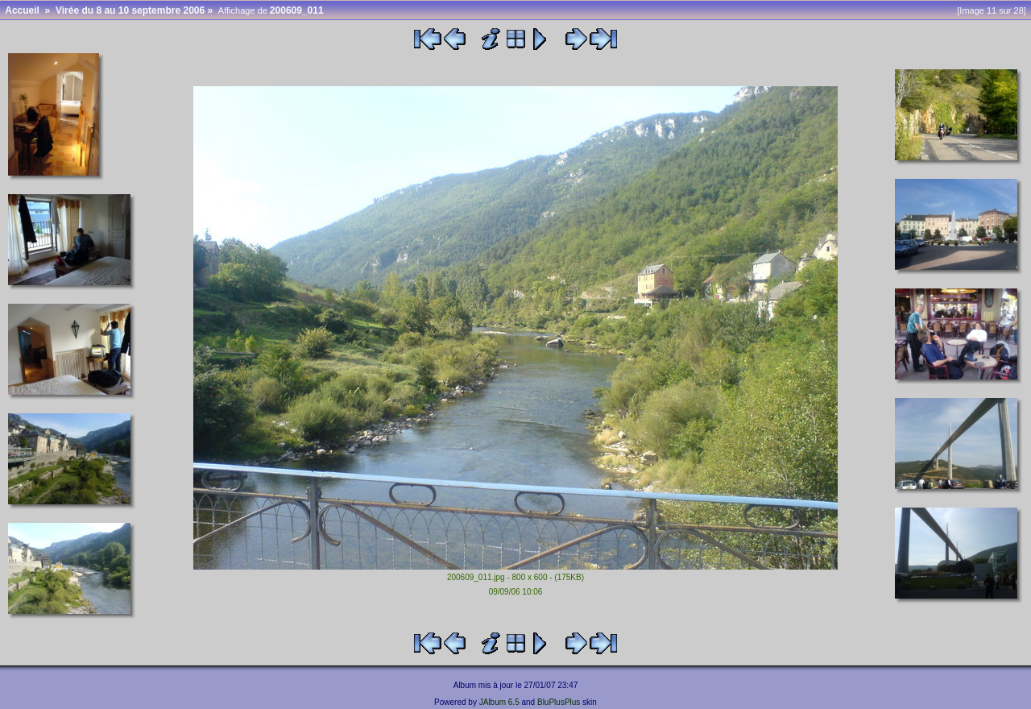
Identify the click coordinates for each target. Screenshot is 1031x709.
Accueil (22, 10)
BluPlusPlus (558, 702)
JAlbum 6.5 (499, 702)
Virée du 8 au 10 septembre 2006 (130, 10)
